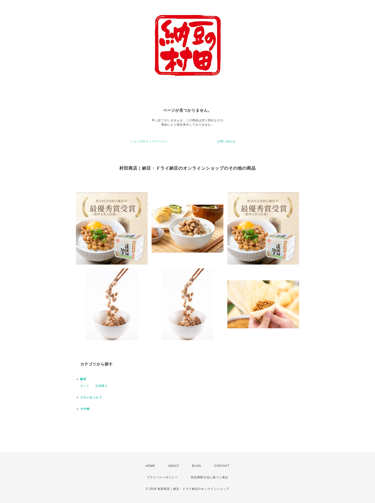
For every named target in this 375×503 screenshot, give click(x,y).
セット (85, 385)
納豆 (83, 379)
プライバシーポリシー (162, 477)
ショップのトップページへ (148, 141)
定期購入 (101, 385)
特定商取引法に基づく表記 (209, 477)
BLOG (196, 466)
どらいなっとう (91, 397)
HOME (150, 466)
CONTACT (221, 466)
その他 (85, 408)
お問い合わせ (226, 141)
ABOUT (173, 466)
